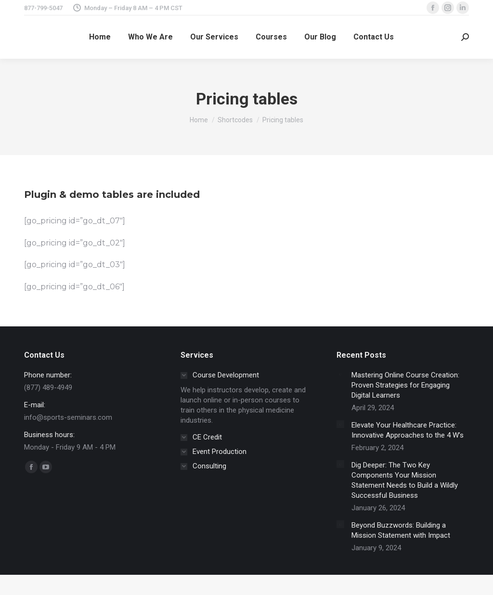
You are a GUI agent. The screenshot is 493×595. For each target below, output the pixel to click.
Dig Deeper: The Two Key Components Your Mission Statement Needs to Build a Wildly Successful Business (404, 480)
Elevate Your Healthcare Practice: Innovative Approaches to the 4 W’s (407, 430)
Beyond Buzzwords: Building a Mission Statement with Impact (400, 530)
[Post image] (340, 374)
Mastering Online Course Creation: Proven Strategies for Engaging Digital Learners (405, 385)
